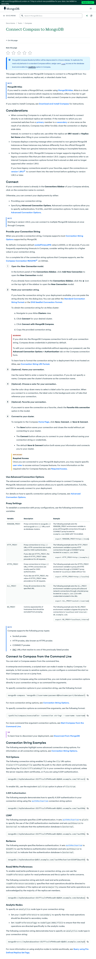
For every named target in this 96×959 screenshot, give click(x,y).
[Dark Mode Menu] (91, 15)
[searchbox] (51, 15)
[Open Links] (91, 8)
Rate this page (11, 48)
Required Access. (59, 468)
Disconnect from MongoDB (67, 736)
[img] (8, 53)
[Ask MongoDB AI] (87, 15)
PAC (14, 649)
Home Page (43, 422)
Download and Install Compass (54, 103)
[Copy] (87, 695)
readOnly (32, 67)
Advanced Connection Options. (26, 212)
